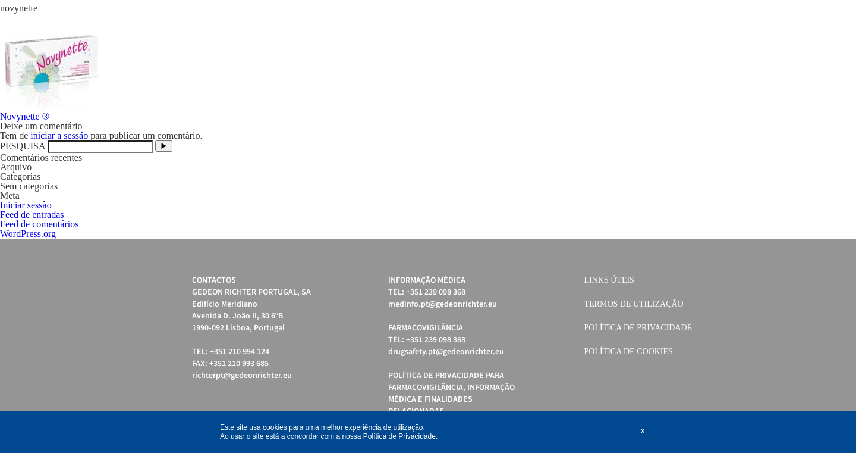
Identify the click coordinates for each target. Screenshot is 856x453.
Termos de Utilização (634, 303)
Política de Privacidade (638, 327)
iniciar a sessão (59, 135)
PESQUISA (22, 146)
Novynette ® (24, 116)
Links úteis (609, 280)
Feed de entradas (32, 215)
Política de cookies (628, 351)
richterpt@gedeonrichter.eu (242, 376)
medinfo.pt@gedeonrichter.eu (442, 304)
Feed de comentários (39, 224)
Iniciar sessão (26, 205)
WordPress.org (28, 234)
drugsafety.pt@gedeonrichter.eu (446, 352)
